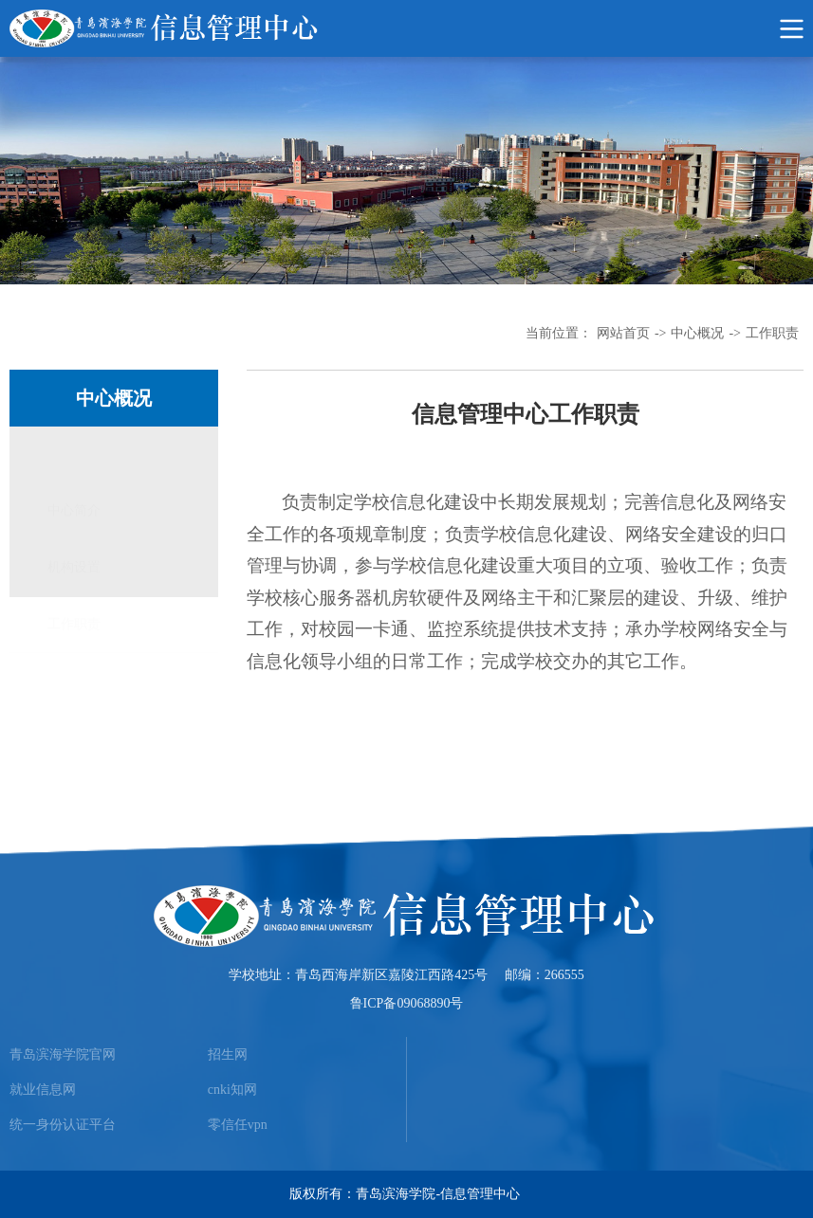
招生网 (228, 1054)
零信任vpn (238, 1125)
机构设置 (74, 512)
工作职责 (772, 333)
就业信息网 (42, 1089)
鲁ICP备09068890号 (407, 1003)
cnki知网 (232, 1089)
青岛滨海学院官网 (62, 1054)
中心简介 (74, 455)
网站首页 (623, 333)
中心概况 (697, 333)
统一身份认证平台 (62, 1125)
